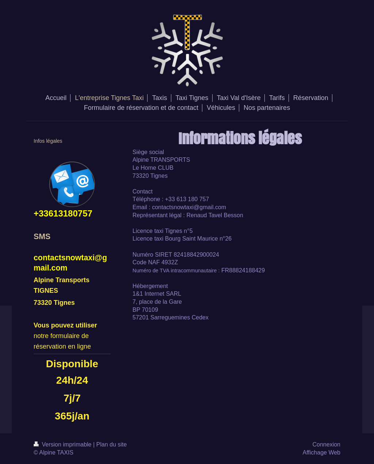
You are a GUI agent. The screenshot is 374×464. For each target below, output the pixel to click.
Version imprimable (63, 444)
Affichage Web (321, 452)
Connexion (327, 444)
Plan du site (111, 444)
